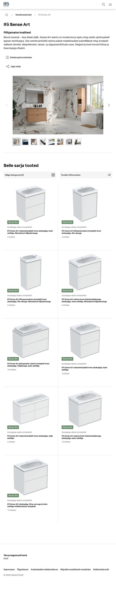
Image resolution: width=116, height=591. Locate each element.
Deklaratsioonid (101, 569)
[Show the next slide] (109, 105)
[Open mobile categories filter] (30, 175)
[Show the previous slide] (7, 105)
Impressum (9, 569)
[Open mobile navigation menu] (110, 4)
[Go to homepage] (7, 14)
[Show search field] (103, 4)
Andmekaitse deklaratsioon (44, 569)
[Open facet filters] (86, 175)
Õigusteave (22, 569)
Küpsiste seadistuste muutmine (75, 569)
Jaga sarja (13, 66)
